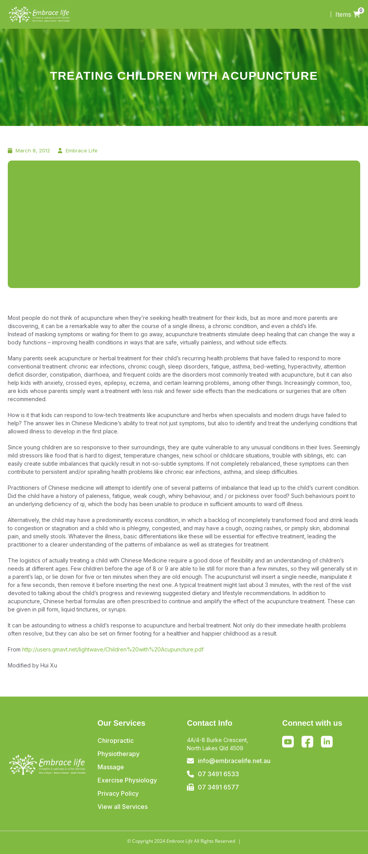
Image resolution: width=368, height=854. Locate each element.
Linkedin (327, 741)
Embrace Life (82, 150)
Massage (111, 767)
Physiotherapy (119, 754)
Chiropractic (116, 740)
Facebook (307, 743)
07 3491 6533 (218, 774)
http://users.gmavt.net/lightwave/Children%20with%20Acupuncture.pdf (113, 649)
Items (347, 14)
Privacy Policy (118, 793)
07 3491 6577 (218, 787)
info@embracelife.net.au (234, 761)
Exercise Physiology (127, 780)
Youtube (288, 741)
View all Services (123, 806)
